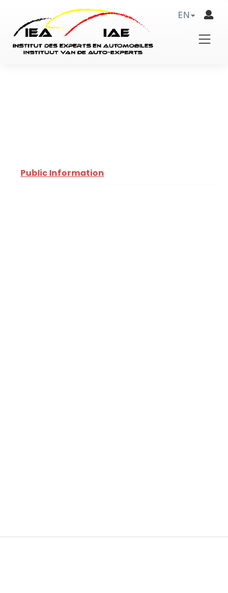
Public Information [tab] (62, 173)
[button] (186, 15)
